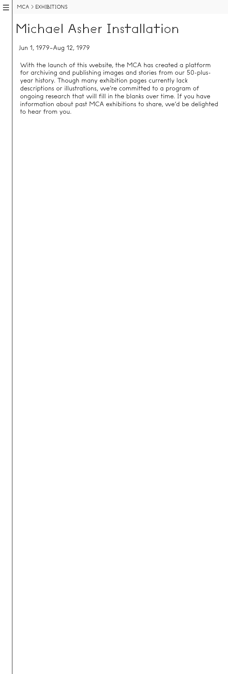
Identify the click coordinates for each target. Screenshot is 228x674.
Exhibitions (51, 7)
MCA (23, 7)
